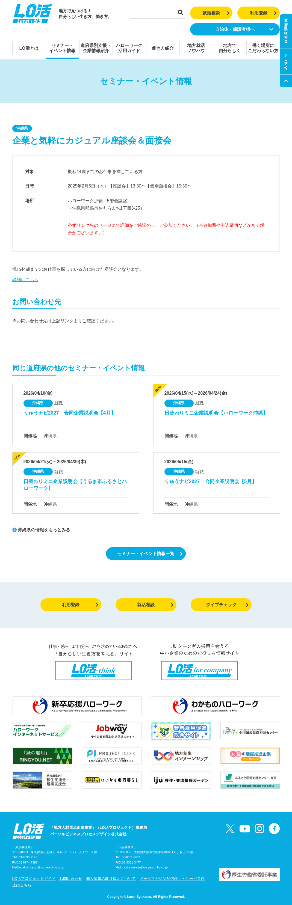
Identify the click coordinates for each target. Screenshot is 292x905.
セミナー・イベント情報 (62, 48)
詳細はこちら (25, 279)
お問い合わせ (70, 878)
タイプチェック (227, 604)
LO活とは (29, 48)
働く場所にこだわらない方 (263, 48)
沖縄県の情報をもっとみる (41, 530)
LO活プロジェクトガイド (34, 878)
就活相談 (215, 13)
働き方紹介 (163, 48)
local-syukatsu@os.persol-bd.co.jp (41, 867)
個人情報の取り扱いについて (111, 878)
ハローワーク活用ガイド (129, 48)
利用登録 (263, 13)
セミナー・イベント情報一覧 (150, 553)
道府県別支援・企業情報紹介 (96, 48)
